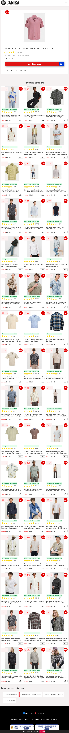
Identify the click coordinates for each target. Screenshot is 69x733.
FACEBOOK (28, 713)
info (20, 120)
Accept (42, 731)
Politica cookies (52, 719)
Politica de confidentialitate (35, 719)
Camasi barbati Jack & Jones (31, 695)
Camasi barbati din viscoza (53, 695)
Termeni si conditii (17, 719)
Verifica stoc (46, 64)
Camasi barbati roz (10, 695)
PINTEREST (40, 713)
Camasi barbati (9, 700)
